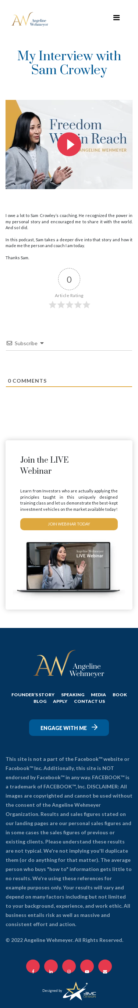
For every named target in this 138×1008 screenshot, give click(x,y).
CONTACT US (89, 701)
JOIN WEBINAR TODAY (69, 523)
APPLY (60, 701)
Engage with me (69, 727)
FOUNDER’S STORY (32, 694)
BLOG (39, 701)
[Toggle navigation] (116, 19)
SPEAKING (72, 694)
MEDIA (98, 694)
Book (120, 694)
